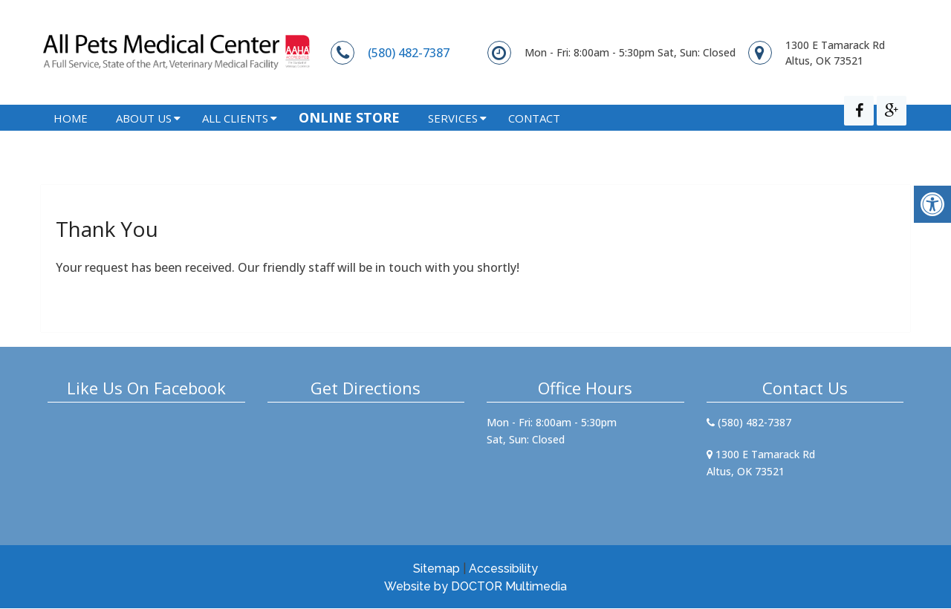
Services (453, 138)
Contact (534, 138)
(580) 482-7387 (408, 53)
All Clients (235, 138)
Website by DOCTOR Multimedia (475, 587)
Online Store (349, 137)
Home (70, 138)
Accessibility (503, 569)
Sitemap (436, 569)
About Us (144, 138)
